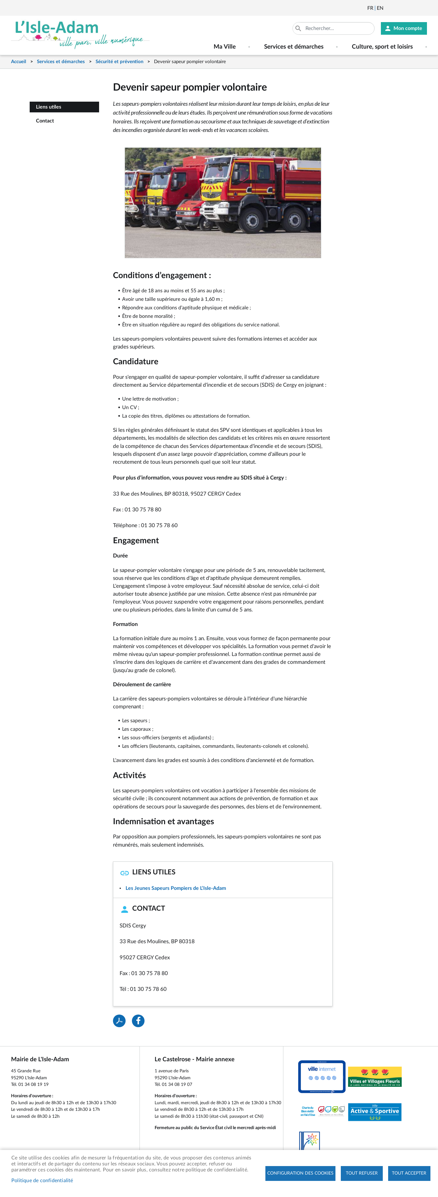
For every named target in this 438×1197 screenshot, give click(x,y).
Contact (45, 120)
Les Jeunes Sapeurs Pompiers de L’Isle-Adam (176, 888)
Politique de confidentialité (42, 1180)
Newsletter (389, 8)
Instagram (423, 8)
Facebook (406, 8)
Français (370, 8)
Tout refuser (362, 1173)
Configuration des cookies (300, 1173)
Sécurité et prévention (119, 61)
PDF (119, 1021)
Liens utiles (48, 107)
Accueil (18, 61)
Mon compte (408, 28)
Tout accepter (409, 1173)
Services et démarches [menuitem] (293, 47)
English (380, 8)
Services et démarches (61, 61)
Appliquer (299, 28)
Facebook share (138, 1021)
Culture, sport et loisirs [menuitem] (382, 47)
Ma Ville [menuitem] (225, 47)
